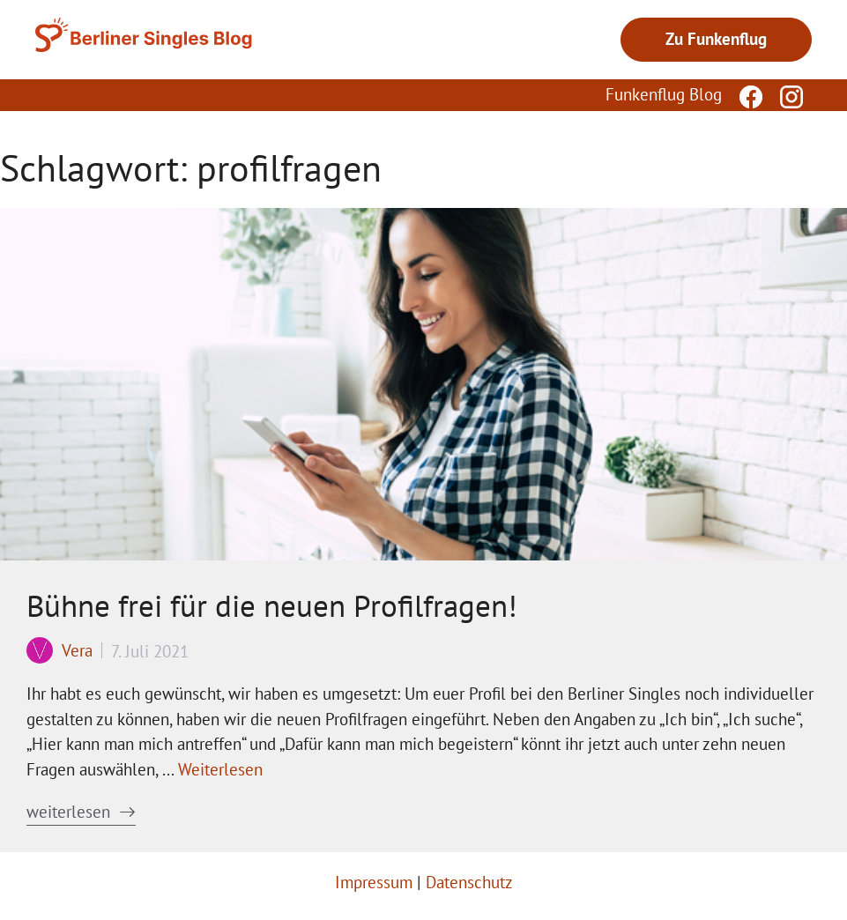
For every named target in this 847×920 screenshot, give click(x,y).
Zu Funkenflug (716, 38)
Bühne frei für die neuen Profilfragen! (271, 605)
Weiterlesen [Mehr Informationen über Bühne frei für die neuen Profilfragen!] (220, 769)
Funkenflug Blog (664, 94)
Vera (77, 650)
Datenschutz (469, 882)
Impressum (373, 882)
